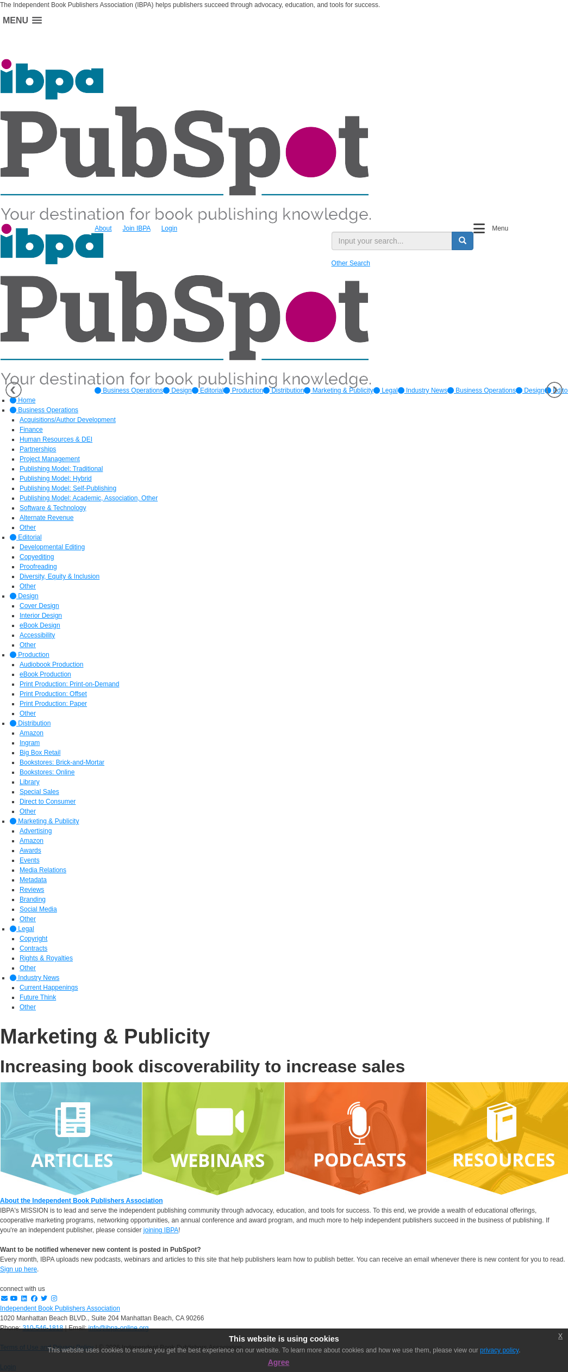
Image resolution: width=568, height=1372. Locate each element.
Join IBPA (137, 228)
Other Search (351, 263)
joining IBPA (160, 1230)
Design (177, 390)
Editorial (208, 390)
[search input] (392, 241)
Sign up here (18, 1269)
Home (22, 400)
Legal (385, 390)
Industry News (422, 390)
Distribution (283, 390)
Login (169, 228)
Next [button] (554, 390)
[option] (129, 390)
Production (243, 390)
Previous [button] (13, 390)
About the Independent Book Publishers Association (81, 1201)
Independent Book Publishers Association (60, 1308)
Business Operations (129, 390)
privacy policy (499, 1350)
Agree (279, 1362)
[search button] (462, 241)
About (103, 228)
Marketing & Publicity (338, 390)
